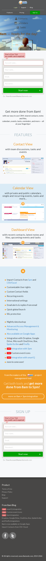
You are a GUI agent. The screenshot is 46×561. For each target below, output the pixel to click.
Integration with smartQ (23, 357)
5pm (30, 279)
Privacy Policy (7, 492)
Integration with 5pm (22, 348)
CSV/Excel (12, 282)
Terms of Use (7, 489)
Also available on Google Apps (21, 333)
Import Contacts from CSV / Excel (15, 527)
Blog (31, 7)
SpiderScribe (13, 344)
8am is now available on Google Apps (16, 524)
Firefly (26, 344)
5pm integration (13, 515)
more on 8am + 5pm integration (23, 396)
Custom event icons (14, 512)
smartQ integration (14, 509)
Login (15, 7)
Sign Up (35, 12)
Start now (23, 90)
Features (10, 12)
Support (23, 7)
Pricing (22, 12)
